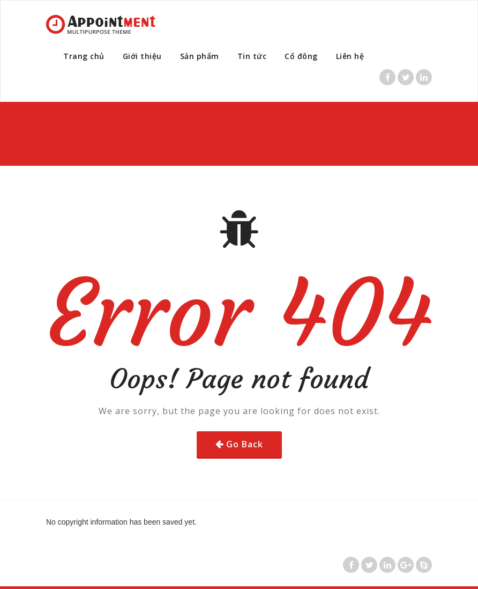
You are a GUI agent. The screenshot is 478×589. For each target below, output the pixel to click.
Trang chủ (83, 56)
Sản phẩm (199, 56)
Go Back (244, 444)
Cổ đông (301, 56)
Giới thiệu (142, 56)
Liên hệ (350, 56)
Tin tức (252, 56)
